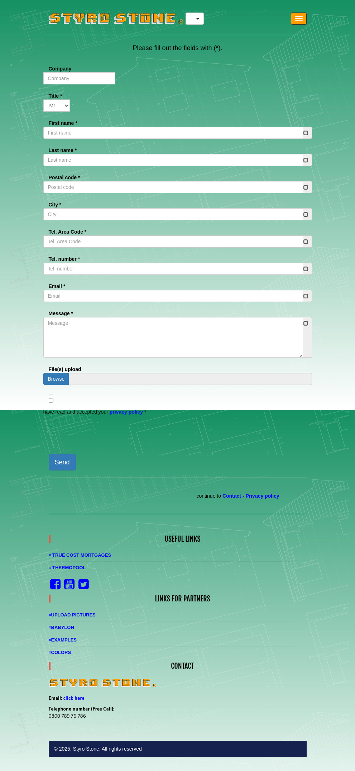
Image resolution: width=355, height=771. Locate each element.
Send (62, 462)
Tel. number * (64, 259)
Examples (63, 640)
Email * (57, 286)
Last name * (63, 150)
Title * (55, 96)
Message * (61, 313)
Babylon (61, 627)
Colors (60, 652)
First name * (63, 123)
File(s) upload (65, 369)
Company (60, 69)
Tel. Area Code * (68, 232)
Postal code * (64, 177)
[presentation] (97, 435)
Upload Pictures (72, 615)
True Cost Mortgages (80, 555)
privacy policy (126, 412)
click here (74, 698)
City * (55, 205)
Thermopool (67, 567)
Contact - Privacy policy (250, 496)
